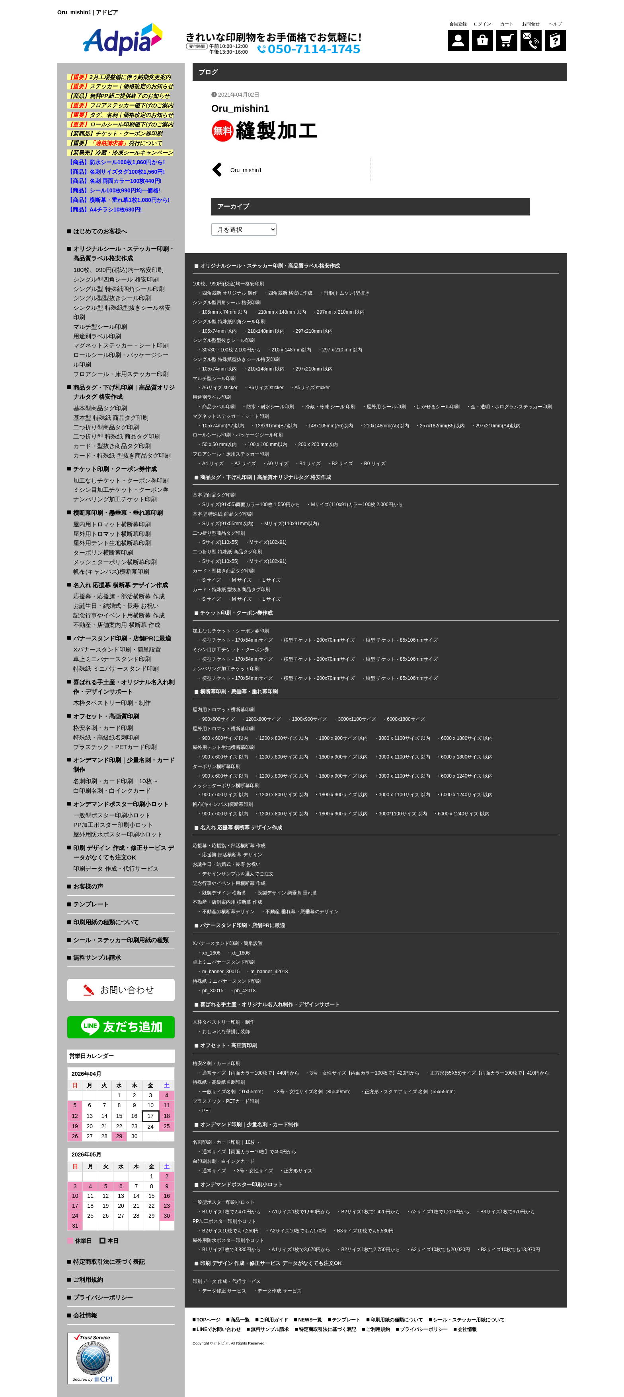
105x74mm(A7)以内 (223, 426)
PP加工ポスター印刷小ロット (113, 824)
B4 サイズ (310, 463)
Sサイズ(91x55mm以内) (228, 523)
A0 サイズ (278, 463)
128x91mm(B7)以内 (276, 426)
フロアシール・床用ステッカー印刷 (121, 374)
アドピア (221, 1343)
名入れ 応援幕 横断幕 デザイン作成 (120, 585)
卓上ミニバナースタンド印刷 (112, 659)
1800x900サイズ (309, 719)
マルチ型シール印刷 (100, 326)
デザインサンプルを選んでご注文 (238, 874)
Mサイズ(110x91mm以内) (291, 523)
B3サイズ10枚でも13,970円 (510, 1249)
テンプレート (91, 904)
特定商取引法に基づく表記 (109, 1261)
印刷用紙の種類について (106, 922)
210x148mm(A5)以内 (386, 426)
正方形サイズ (298, 1171)
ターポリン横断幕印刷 (103, 552)
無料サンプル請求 (97, 957)
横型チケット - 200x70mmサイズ (319, 640)
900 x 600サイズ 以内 (225, 738)
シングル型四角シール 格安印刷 (115, 279)
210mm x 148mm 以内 (282, 312)
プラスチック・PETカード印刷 (115, 746)
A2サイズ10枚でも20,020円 (440, 1249)
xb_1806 (240, 953)
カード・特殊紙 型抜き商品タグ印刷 (121, 455)
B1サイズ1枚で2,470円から (231, 1212)
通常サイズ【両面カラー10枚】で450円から (249, 1151)
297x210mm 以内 (314, 331)
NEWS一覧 (310, 1320)
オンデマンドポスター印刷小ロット (121, 804)
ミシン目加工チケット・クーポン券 (121, 489)
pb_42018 (244, 990)
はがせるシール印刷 (438, 406)
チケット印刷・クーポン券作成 (115, 469)
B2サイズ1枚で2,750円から (370, 1249)
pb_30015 (212, 990)
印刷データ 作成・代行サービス (115, 868)
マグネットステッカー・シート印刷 (121, 345)
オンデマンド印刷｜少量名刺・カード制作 (124, 765)
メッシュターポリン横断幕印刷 (115, 562)
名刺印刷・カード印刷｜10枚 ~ (115, 781)
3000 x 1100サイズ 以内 (404, 738)
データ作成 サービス (279, 1291)
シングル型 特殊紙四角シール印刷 (118, 288)
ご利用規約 (88, 1279)
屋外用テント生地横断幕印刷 (112, 542)
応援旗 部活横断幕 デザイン (232, 855)
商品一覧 (240, 1320)
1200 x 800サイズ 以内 (283, 738)
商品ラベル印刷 (219, 406)
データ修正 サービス (225, 1291)
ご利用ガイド (273, 1320)
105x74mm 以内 (219, 331)
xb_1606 (211, 953)
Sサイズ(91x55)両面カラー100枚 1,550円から (251, 504)
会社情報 (85, 1315)
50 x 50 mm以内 (219, 444)
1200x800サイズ (263, 719)
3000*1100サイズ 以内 (403, 814)
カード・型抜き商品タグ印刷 (112, 445)
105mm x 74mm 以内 (224, 312)
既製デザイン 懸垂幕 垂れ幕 (287, 893)
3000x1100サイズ (357, 719)
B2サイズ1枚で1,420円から (370, 1212)
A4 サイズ (213, 463)
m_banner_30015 (221, 971)
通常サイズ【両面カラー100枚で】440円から (250, 1073)
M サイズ (242, 580)
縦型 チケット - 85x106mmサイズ (402, 640)
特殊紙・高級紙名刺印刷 (106, 737)
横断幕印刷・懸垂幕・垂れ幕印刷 (118, 512)
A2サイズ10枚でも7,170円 (297, 1231)
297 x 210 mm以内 (342, 350)
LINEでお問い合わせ (219, 1329)
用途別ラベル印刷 (97, 336)
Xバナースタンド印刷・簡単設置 (117, 649)
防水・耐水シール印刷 (270, 406)
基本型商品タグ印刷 (100, 408)
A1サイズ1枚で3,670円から (301, 1249)
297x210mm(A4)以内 (498, 426)
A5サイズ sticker (312, 387)
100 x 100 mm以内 (267, 444)
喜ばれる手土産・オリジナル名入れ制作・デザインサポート (124, 687)
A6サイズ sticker (220, 387)
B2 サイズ (342, 463)
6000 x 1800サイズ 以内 (466, 738)
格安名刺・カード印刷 (103, 727)
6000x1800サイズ (406, 719)
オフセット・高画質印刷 (106, 716)
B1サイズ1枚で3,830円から (231, 1249)
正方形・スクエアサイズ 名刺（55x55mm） (411, 1091)
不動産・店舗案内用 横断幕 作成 (116, 624)
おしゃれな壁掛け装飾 (226, 1031)
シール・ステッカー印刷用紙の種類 (121, 940)
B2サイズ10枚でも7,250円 (230, 1231)
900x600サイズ (218, 719)
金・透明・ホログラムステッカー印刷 (511, 406)
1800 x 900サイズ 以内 (343, 738)
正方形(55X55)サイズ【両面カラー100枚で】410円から (489, 1073)
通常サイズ (214, 1171)
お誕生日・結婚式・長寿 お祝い (115, 605)
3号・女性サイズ (255, 1171)
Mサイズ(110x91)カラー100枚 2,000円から (357, 504)
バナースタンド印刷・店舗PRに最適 (122, 638)
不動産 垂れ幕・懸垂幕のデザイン (301, 911)
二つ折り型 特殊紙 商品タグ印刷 (116, 436)
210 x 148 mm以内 (291, 350)
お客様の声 (88, 886)
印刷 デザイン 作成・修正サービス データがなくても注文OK (123, 852)
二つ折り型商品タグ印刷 (106, 427)
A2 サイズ (245, 463)
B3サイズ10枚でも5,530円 (365, 1231)
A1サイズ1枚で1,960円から (301, 1212)
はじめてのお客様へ (100, 231)
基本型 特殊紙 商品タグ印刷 (110, 417)
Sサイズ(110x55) (220, 542)
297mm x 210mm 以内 (341, 312)
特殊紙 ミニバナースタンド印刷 (115, 668)
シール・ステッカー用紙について (469, 1320)
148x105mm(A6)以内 (330, 426)
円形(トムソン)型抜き (347, 293)
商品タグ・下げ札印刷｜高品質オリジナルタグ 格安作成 (124, 392)
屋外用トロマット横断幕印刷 (112, 533)
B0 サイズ (375, 463)
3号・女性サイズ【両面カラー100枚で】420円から (364, 1073)
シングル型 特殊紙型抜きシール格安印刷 (121, 312)
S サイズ (211, 580)
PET (206, 1111)
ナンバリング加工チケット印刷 (115, 499)
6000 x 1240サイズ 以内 (466, 776)
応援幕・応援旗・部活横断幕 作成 (118, 596)
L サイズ (271, 580)
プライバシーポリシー (103, 1297)
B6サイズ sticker (266, 387)
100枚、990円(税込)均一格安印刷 (118, 269)
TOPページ (208, 1320)
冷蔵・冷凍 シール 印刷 (330, 406)
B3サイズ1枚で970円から (507, 1212)
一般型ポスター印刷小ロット (112, 815)
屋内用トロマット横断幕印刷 (112, 524)
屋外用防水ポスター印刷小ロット (118, 834)
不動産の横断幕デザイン (228, 911)
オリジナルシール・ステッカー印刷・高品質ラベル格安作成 (124, 253)
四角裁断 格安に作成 (290, 293)
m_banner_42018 (269, 971)
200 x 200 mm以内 (318, 444)
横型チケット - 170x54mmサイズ (237, 640)
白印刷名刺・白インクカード (112, 790)
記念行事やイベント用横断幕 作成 (118, 615)
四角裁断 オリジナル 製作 (230, 293)
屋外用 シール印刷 (387, 406)
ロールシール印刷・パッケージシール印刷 (121, 359)
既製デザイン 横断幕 (224, 893)
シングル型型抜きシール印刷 (112, 298)
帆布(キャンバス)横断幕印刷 (111, 571)
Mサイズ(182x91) (268, 542)
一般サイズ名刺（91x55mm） (234, 1091)
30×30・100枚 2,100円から (231, 350)
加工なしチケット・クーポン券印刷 (121, 480)
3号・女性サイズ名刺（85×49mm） (315, 1091)
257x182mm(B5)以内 (442, 426)
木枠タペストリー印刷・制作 (112, 702)
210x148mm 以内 (266, 331)
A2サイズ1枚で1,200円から (440, 1212)
